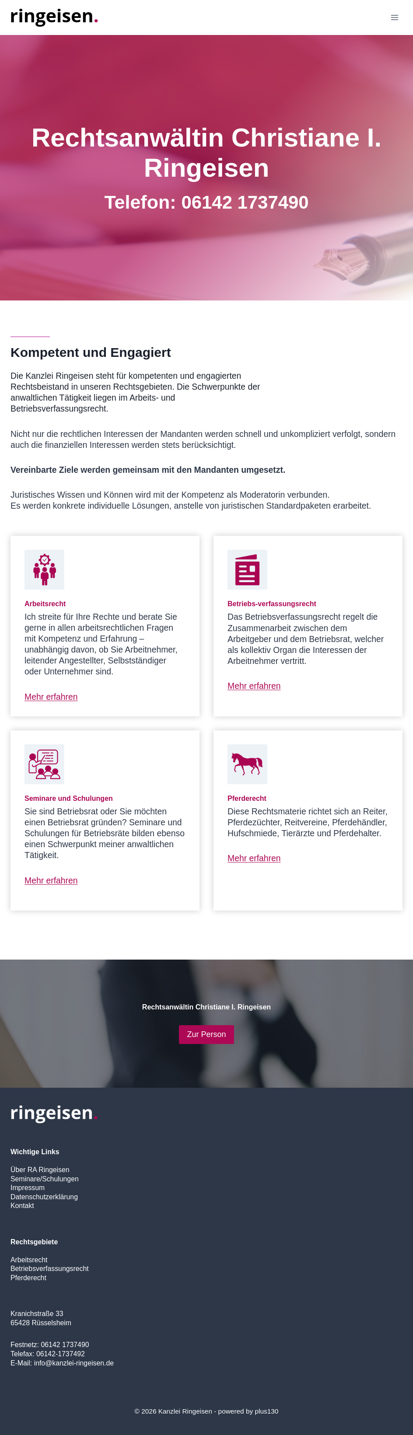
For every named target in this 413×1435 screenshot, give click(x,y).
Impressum (27, 1187)
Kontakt (22, 1205)
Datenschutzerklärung (44, 1197)
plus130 (266, 1411)
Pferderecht (28, 1277)
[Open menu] (394, 17)
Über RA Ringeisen (40, 1169)
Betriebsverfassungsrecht (49, 1268)
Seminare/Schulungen (44, 1179)
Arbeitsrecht (28, 1260)
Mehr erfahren (51, 697)
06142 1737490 (245, 202)
